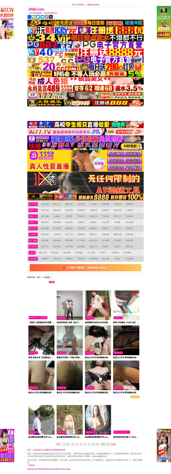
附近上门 (57, 204)
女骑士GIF (93, 240)
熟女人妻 (105, 259)
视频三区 (33, 222)
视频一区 (33, 210)
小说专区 (33, 234)
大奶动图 (45, 240)
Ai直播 (32, 253)
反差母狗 (69, 222)
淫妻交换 (129, 234)
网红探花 (45, 222)
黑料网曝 (57, 222)
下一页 (95, 444)
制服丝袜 (81, 210)
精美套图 (81, 246)
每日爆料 (127, 253)
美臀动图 (69, 240)
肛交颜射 (129, 216)
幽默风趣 (117, 234)
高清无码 (81, 259)
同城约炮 (45, 204)
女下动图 (81, 240)
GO (114, 444)
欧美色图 (57, 228)
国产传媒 (45, 216)
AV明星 (117, 222)
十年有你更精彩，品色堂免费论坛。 (43, 13)
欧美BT (117, 246)
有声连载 (69, 246)
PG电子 (103, 253)
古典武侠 (57, 234)
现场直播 (67, 253)
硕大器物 (129, 222)
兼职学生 (69, 204)
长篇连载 (105, 234)
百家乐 (117, 259)
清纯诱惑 (93, 228)
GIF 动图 (33, 240)
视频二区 (33, 216)
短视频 (69, 216)
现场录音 (57, 246)
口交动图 (117, 240)
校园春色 (81, 234)
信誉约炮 (105, 204)
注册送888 (93, 259)
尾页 (103, 444)
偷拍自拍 (57, 210)
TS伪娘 (105, 216)
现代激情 (45, 234)
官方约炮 (33, 204)
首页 (39, 277)
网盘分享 (129, 246)
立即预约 (129, 204)
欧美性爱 (117, 210)
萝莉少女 (117, 216)
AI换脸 (57, 216)
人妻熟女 (129, 210)
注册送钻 (115, 253)
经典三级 (57, 259)
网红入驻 (43, 253)
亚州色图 (45, 228)
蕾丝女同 (93, 216)
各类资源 (33, 246)
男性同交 (81, 216)
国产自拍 (45, 210)
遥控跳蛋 (79, 253)
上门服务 (93, 204)
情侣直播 (33, 259)
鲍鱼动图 (57, 240)
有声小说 (45, 246)
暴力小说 (69, 234)
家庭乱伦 (93, 234)
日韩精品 (69, 259)
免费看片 (45, 259)
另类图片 (105, 228)
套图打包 (93, 246)
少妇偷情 (129, 259)
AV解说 (93, 222)
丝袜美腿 (69, 228)
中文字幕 (105, 222)
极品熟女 (129, 228)
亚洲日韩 (105, 210)
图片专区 (33, 228)
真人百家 (91, 253)
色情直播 (69, 210)
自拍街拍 (81, 228)
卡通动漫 (93, 210)
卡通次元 (117, 228)
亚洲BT (105, 246)
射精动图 (129, 240)
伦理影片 (81, 222)
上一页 (66, 444)
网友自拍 (55, 253)
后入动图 (105, 240)
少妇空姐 (81, 204)
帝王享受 (117, 204)
